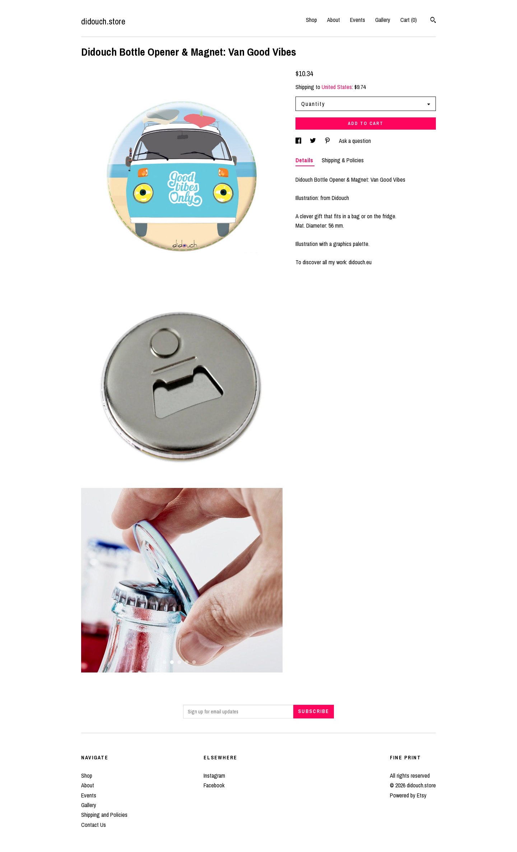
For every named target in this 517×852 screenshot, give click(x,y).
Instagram (214, 775)
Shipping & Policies (343, 160)
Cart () (408, 20)
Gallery (382, 20)
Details (305, 160)
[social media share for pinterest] (328, 141)
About (333, 20)
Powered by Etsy (408, 795)
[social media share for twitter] (313, 141)
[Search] (433, 21)
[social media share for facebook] (299, 141)
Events (357, 20)
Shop (311, 20)
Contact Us (93, 825)
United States (337, 87)
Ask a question (355, 141)
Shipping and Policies (104, 815)
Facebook (214, 785)
